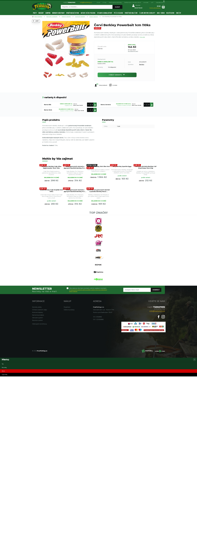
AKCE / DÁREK (161, 13)
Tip (3, 397)
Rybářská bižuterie (72, 13)
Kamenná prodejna (38, 348)
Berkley (141, 64)
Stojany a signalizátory (104, 13)
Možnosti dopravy (37, 345)
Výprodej (4, 407)
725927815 (156, 340)
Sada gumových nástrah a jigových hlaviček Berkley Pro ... (75, 171)
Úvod (98, 2)
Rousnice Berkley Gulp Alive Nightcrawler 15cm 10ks (51, 171)
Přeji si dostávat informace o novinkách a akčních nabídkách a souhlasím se (88, 323)
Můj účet (137, 5)
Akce (3, 404)
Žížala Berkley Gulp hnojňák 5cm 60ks (99, 199)
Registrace (67, 340)
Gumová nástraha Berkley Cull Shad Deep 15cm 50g (145, 170)
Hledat (117, 7)
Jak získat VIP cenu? (133, 51)
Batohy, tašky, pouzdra (88, 13)
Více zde (142, 37)
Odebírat (156, 323)
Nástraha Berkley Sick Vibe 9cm (98, 169)
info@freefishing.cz (86, 2)
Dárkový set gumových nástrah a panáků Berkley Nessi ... (145, 201)
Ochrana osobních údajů (39, 343)
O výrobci (116, 86)
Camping (47, 13)
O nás (104, 2)
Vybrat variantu (117, 75)
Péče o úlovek (118, 13)
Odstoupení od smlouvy (39, 357)
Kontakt (145, 2)
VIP (152, 2)
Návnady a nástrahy (58, 13)
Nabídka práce (160, 2)
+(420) (69, 2)
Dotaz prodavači (101, 85)
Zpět (37, 24)
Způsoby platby (37, 340)
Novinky (4, 400)
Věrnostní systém (37, 351)
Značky (178, 13)
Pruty (35, 13)
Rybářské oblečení (131, 13)
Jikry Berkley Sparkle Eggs (122, 169)
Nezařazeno (170, 13)
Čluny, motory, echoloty (147, 13)
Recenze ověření (37, 353)
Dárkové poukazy (69, 343)
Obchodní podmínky (115, 2)
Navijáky (41, 13)
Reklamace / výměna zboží (132, 2)
